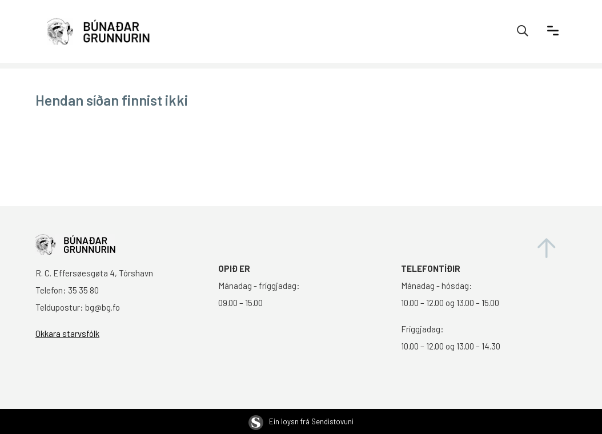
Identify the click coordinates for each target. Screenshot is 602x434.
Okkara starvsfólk (67, 333)
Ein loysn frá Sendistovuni (301, 421)
